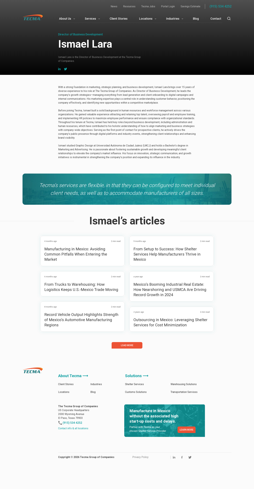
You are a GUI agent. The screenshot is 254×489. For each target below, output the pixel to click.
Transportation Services (184, 419)
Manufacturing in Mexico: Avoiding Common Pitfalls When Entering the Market (75, 281)
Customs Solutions (136, 419)
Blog (196, 18)
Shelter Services (134, 411)
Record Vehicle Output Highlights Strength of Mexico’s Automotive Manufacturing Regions (81, 346)
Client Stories (118, 18)
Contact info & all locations (73, 455)
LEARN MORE (186, 457)
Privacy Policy (140, 484)
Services (90, 18)
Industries (172, 18)
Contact (215, 18)
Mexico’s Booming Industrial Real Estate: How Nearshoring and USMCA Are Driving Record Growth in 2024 (169, 316)
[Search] (228, 18)
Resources (129, 6)
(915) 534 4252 (220, 6)
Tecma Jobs (148, 6)
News (114, 6)
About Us (65, 18)
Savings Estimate (190, 6)
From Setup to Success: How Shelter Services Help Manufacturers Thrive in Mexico (167, 281)
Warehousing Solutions (184, 411)
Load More (127, 372)
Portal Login (168, 6)
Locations (145, 18)
